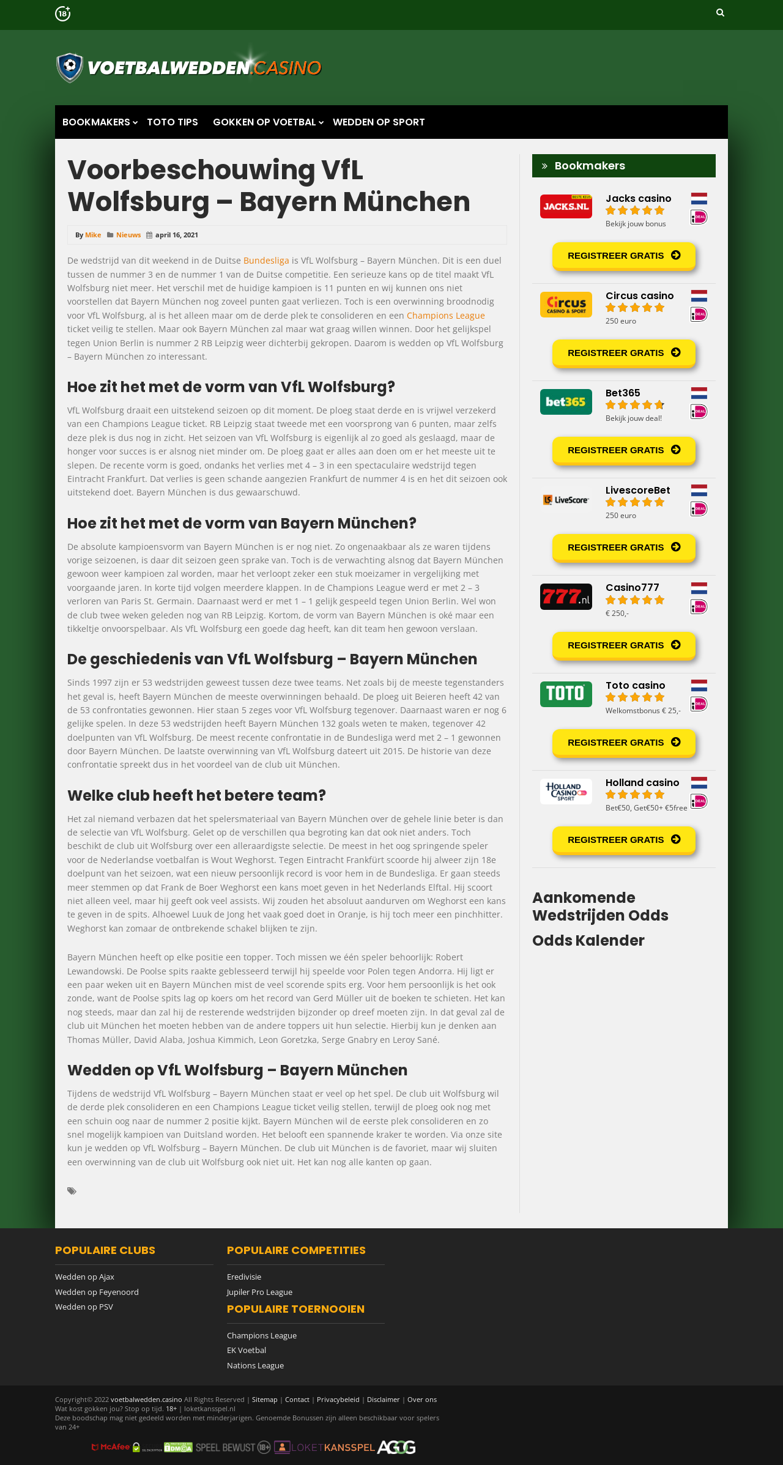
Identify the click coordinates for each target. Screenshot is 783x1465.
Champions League (446, 315)
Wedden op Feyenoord (97, 1291)
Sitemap (265, 1399)
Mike (93, 234)
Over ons (422, 1399)
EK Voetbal (246, 1350)
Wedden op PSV (84, 1306)
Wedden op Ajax (84, 1276)
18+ (172, 1408)
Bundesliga (266, 260)
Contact (297, 1399)
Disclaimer (383, 1399)
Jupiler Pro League (259, 1291)
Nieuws (128, 234)
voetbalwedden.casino (146, 1399)
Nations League (255, 1365)
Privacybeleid (338, 1399)
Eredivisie (244, 1276)
